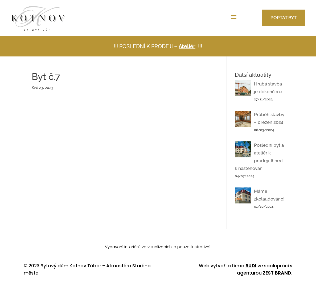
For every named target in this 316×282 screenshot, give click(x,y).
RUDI (250, 266)
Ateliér (187, 46)
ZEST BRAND (277, 273)
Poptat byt (283, 17)
